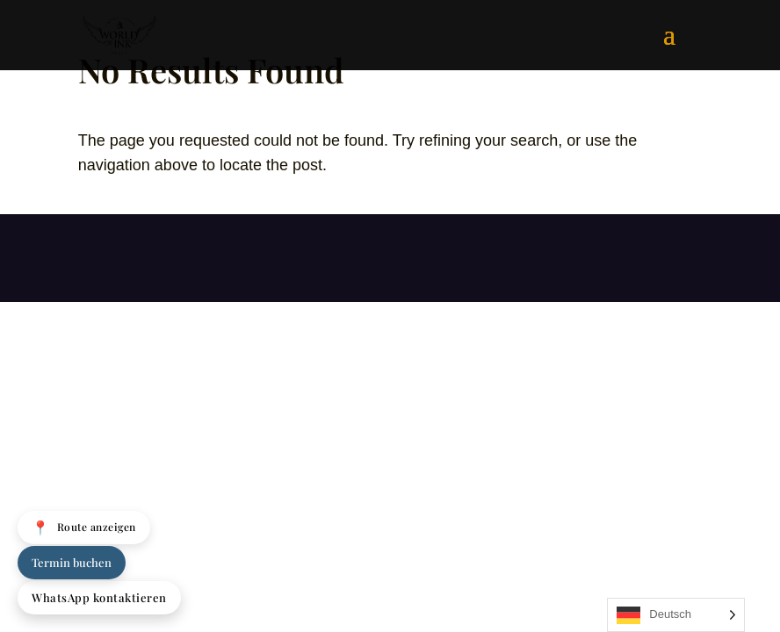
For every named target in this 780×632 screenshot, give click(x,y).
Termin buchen (72, 562)
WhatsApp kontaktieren (99, 597)
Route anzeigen (84, 527)
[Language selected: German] (676, 615)
